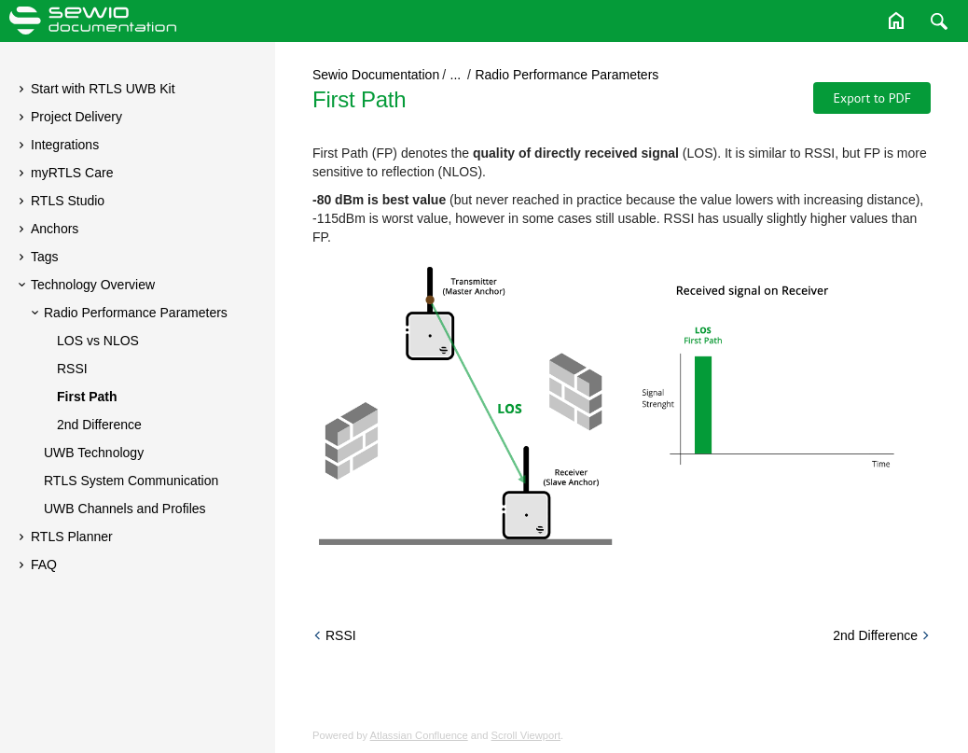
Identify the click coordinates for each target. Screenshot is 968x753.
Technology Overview (93, 284)
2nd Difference (99, 424)
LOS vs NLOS (98, 340)
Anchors (54, 228)
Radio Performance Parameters (136, 312)
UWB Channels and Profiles (125, 508)
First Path (87, 396)
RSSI (72, 368)
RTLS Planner (72, 536)
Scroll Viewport (525, 735)
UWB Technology (94, 452)
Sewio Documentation (375, 74)
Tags (45, 256)
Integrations (65, 144)
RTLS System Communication (131, 480)
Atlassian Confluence (419, 735)
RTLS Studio (67, 200)
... (456, 74)
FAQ (44, 564)
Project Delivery (76, 116)
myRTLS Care (72, 172)
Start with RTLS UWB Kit (103, 88)
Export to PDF (872, 98)
